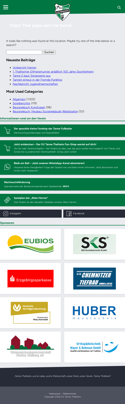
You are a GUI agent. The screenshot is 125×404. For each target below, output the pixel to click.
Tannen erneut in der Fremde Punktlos (37, 80)
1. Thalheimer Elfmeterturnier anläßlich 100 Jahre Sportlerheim (53, 71)
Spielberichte (21, 103)
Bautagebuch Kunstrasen (29, 107)
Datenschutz (69, 393)
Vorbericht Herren (24, 67)
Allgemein (19, 99)
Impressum (55, 393)
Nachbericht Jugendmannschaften (35, 84)
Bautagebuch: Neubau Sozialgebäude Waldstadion (45, 111)
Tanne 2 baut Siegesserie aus (31, 75)
